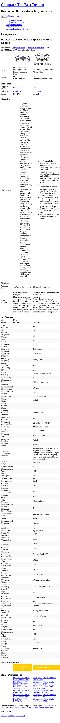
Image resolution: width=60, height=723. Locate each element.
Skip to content (13, 16)
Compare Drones (18, 48)
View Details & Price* (23, 667)
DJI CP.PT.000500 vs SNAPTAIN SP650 (21, 683)
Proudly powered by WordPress (13, 716)
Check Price (17, 91)
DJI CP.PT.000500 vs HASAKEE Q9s (21, 691)
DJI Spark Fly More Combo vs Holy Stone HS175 (44, 683)
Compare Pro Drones (14, 25)
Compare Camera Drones (15, 27)
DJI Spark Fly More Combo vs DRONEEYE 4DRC (44, 691)
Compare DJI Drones (14, 20)
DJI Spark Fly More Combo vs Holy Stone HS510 (44, 696)
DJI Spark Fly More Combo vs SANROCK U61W (44, 687)
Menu (4, 16)
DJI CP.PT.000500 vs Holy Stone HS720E (21, 696)
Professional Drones (36, 48)
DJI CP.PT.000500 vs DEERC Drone (21, 700)
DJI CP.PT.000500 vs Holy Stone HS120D (21, 679)
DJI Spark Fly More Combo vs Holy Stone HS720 (44, 700)
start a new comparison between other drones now (34, 708)
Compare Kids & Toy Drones (17, 29)
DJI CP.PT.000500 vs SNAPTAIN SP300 (21, 687)
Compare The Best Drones (22, 4)
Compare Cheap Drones (15, 23)
